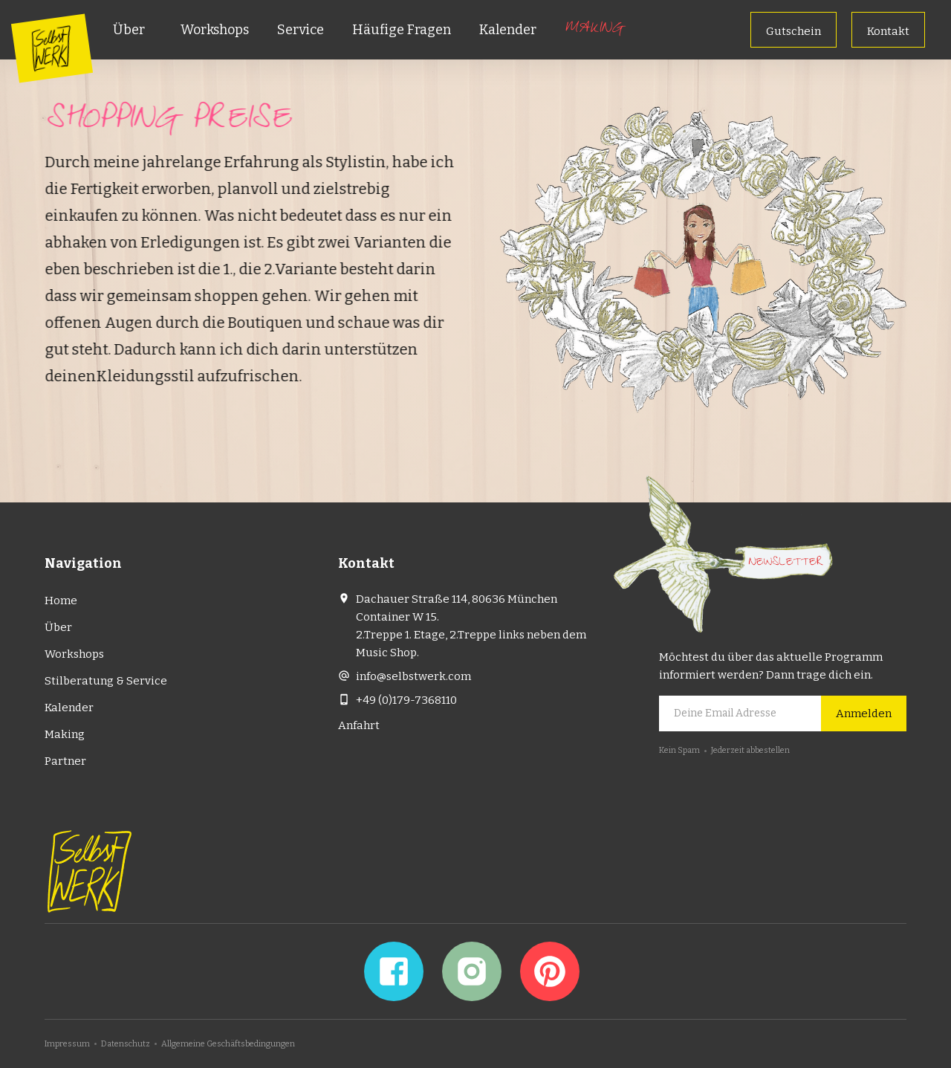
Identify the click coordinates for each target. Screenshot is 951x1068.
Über (129, 30)
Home (61, 600)
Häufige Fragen (401, 30)
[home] (52, 47)
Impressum (67, 1044)
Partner (65, 761)
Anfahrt (359, 725)
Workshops (215, 30)
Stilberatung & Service (106, 680)
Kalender (507, 30)
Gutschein (793, 31)
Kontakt (888, 31)
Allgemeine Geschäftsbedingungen (228, 1044)
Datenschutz (125, 1044)
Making (594, 30)
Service (300, 30)
